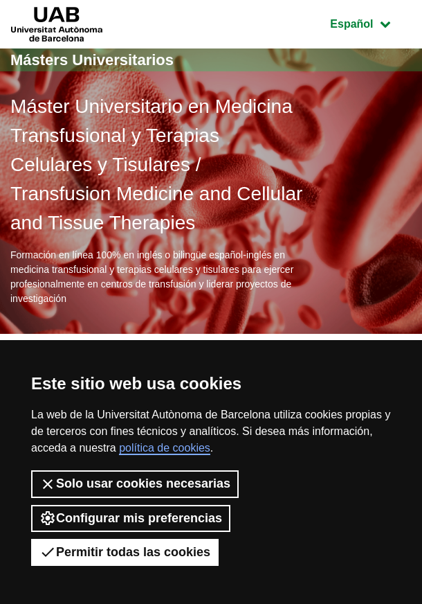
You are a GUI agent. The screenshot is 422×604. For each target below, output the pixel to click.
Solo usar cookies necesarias (134, 484)
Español (370, 22)
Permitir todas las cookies (124, 552)
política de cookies (164, 448)
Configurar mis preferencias (130, 518)
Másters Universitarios (92, 60)
